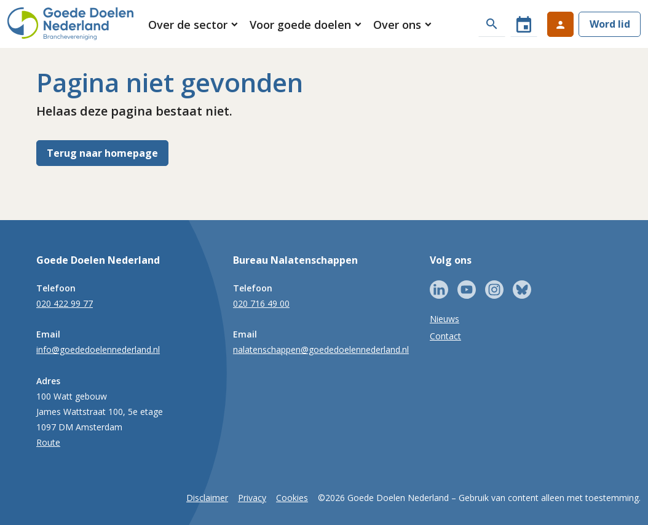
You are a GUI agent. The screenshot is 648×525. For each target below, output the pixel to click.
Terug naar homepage (102, 153)
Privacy (252, 497)
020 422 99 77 (64, 303)
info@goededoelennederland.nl (98, 349)
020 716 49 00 (261, 303)
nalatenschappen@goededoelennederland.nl (321, 349)
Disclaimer (207, 497)
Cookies (292, 497)
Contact (445, 336)
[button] (194, 25)
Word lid (610, 24)
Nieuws (444, 319)
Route (48, 442)
